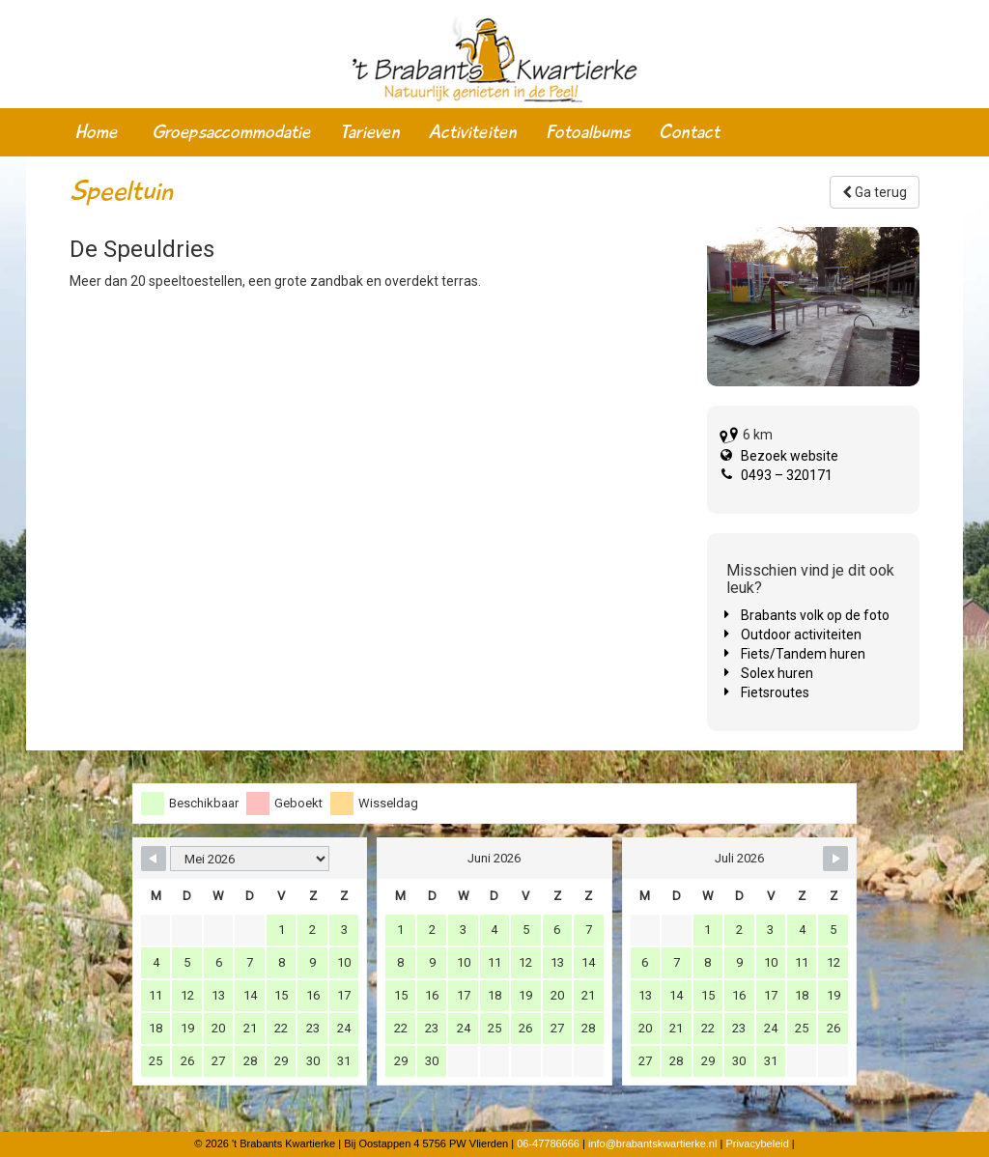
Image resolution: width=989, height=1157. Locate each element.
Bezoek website (789, 456)
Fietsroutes (775, 692)
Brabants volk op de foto (815, 615)
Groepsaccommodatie (231, 132)
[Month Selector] (249, 858)
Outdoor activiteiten (801, 634)
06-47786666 (548, 1143)
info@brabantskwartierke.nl (652, 1143)
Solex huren (777, 673)
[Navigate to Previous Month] (153, 858)
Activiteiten (473, 132)
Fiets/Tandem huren (803, 654)
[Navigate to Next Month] (835, 858)
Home (96, 132)
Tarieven (370, 132)
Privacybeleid (756, 1143)
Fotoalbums (588, 132)
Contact (689, 132)
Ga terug (874, 192)
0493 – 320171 (787, 475)
